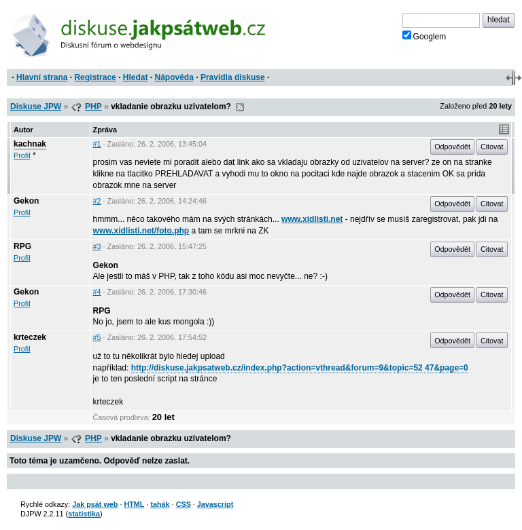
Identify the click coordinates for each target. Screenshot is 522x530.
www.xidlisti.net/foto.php (141, 230)
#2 (97, 201)
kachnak (30, 144)
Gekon (26, 201)
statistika (84, 514)
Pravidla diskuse (233, 77)
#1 (97, 144)
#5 (97, 337)
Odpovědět (452, 147)
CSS (183, 504)
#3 (97, 246)
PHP (93, 106)
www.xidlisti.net (312, 219)
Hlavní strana (41, 77)
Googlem (424, 36)
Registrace (95, 77)
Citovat (492, 147)
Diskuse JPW (35, 106)
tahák (159, 504)
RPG (22, 246)
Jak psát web (95, 504)
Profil (22, 155)
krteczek (30, 337)
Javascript (215, 504)
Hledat (135, 77)
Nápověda (174, 77)
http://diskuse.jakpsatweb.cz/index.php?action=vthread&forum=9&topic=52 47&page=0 (299, 368)
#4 (97, 292)
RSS (240, 107)
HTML (134, 504)
